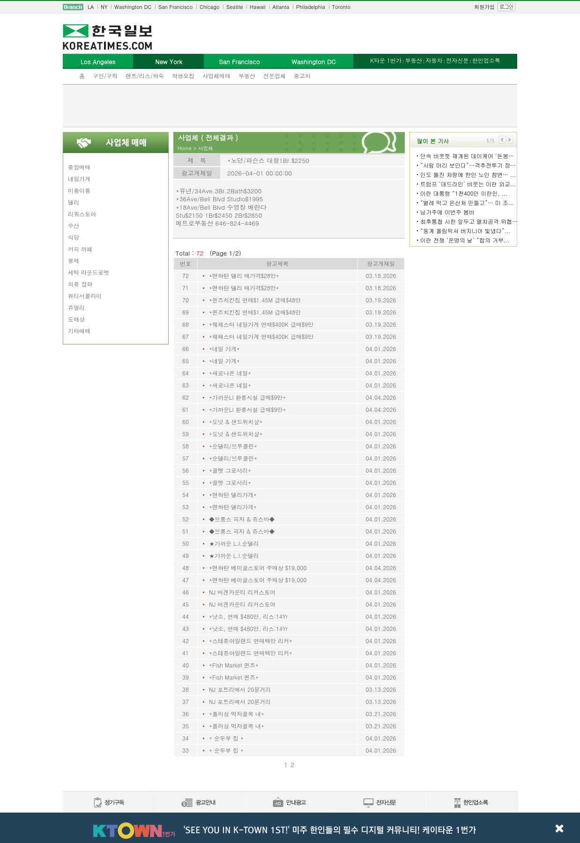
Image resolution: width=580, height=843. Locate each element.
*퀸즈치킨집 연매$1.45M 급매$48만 (255, 300)
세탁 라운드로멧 (88, 272)
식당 (73, 237)
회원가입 (484, 6)
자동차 (433, 60)
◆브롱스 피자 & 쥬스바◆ (242, 519)
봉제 (73, 260)
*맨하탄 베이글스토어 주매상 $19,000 (258, 568)
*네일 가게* (224, 348)
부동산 (246, 76)
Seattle (234, 6)
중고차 (302, 76)
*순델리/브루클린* (233, 446)
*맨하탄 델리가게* (233, 494)
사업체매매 (216, 76)
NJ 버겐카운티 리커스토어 (242, 592)
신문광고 (198, 803)
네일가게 (79, 179)
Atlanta (281, 6)
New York (168, 61)
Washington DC (132, 6)
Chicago (209, 6)
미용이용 (79, 190)
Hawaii (258, 6)
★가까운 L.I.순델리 (234, 543)
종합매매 (79, 167)
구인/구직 (105, 76)
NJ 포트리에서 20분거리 (240, 689)
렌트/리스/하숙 (145, 76)
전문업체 (274, 76)
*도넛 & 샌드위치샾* (236, 421)
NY (104, 6)
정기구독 (108, 803)
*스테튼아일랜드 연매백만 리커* (250, 641)
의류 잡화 (80, 284)
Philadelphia (310, 6)
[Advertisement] (290, 106)
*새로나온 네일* (230, 373)
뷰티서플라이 (85, 296)
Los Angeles (98, 61)
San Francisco (175, 6)
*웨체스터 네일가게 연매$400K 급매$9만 (261, 324)
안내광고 (289, 803)
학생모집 (183, 76)
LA (91, 6)
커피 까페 (80, 249)
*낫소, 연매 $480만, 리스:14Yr (248, 616)
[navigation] (290, 7)
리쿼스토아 (82, 214)
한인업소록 (486, 60)
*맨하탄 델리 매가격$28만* (244, 275)
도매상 (76, 319)
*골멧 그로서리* (230, 470)
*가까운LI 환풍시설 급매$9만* (247, 397)
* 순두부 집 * (226, 738)
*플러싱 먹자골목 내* (236, 714)
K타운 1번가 (386, 60)
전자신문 (457, 60)
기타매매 (79, 331)
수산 (73, 225)
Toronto (341, 6)
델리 (73, 202)
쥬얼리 (76, 307)
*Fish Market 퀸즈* (234, 665)
